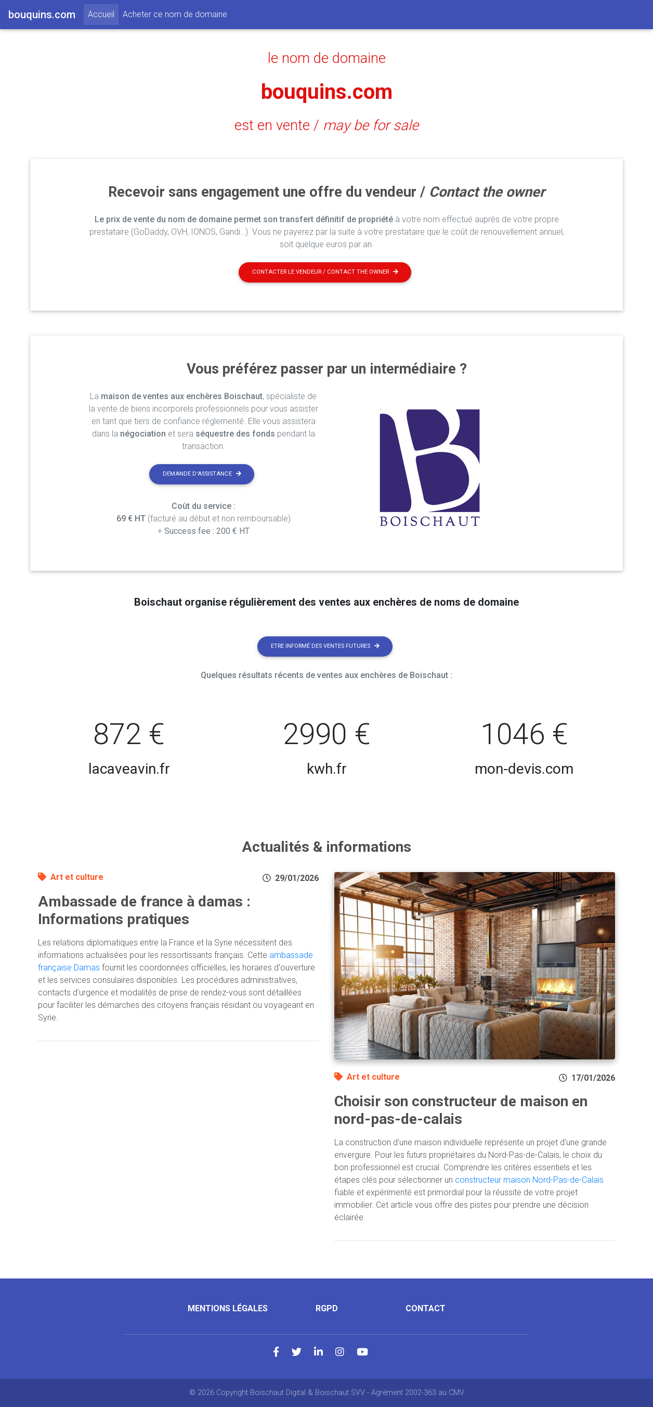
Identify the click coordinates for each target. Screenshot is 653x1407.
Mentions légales (228, 1308)
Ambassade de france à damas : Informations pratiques (144, 910)
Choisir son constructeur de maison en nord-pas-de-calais (460, 1110)
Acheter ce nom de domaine (175, 14)
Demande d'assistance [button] (202, 473)
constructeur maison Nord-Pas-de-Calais (529, 1180)
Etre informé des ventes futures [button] (325, 646)
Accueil (103, 13)
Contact (426, 1308)
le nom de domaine (327, 58)
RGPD (327, 1308)
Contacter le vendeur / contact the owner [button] (325, 271)
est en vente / (326, 125)
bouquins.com (327, 92)
